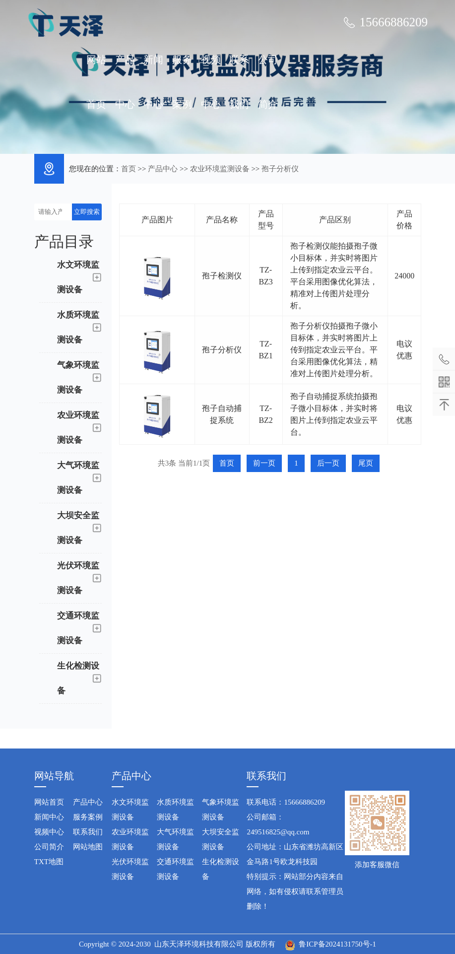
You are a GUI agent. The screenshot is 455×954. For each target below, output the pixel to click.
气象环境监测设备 (220, 809)
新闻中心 (153, 82)
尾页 (365, 463)
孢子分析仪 (280, 169)
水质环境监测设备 (175, 809)
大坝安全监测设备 (220, 839)
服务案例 (182, 82)
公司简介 (268, 82)
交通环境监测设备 (175, 869)
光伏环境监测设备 (130, 869)
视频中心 (211, 82)
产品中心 (125, 82)
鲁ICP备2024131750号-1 (337, 944)
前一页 (264, 463)
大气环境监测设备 (175, 839)
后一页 (328, 463)
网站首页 (96, 82)
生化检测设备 (220, 869)
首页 (128, 169)
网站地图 (88, 847)
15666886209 (393, 22)
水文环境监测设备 (130, 809)
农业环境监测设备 (220, 169)
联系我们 (239, 82)
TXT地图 (49, 862)
